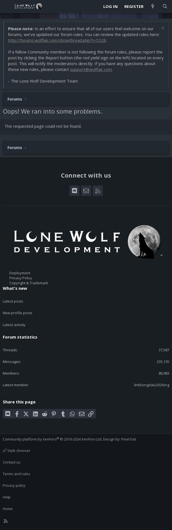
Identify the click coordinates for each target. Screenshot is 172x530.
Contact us (11, 462)
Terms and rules (16, 473)
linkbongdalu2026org (151, 384)
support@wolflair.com (91, 69)
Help (7, 497)
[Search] (165, 6)
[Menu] (7, 6)
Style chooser (16, 450)
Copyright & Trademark (28, 282)
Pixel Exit (128, 439)
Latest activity (14, 324)
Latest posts (13, 301)
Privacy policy (14, 485)
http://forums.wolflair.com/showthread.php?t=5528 (57, 40)
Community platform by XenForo (52, 439)
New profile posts (17, 312)
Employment (19, 272)
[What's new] (153, 6)
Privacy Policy (20, 277)
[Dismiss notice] (162, 29)
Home (8, 508)
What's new (15, 288)
